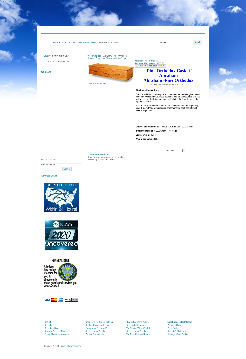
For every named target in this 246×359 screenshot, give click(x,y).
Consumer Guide (63, 31)
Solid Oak (48, 118)
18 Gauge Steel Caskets (54, 89)
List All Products (48, 159)
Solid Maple (49, 129)
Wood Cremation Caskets (55, 147)
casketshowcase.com (71, 346)
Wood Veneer (49, 141)
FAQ (88, 31)
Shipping (78, 31)
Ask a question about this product (150, 66)
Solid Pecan (49, 135)
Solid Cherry (49, 124)
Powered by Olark (8, 1)
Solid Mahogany (51, 112)
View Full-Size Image (111, 83)
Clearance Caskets (52, 83)
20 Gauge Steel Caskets (54, 95)
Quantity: (170, 150)
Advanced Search (49, 176)
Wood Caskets (90, 42)
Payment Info (99, 31)
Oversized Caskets (52, 100)
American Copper (119, 58)
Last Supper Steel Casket (71, 42)
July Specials (49, 77)
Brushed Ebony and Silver (99, 58)
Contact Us (113, 31)
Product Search (48, 165)
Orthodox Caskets (52, 152)
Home (55, 42)
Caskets (48, 31)
